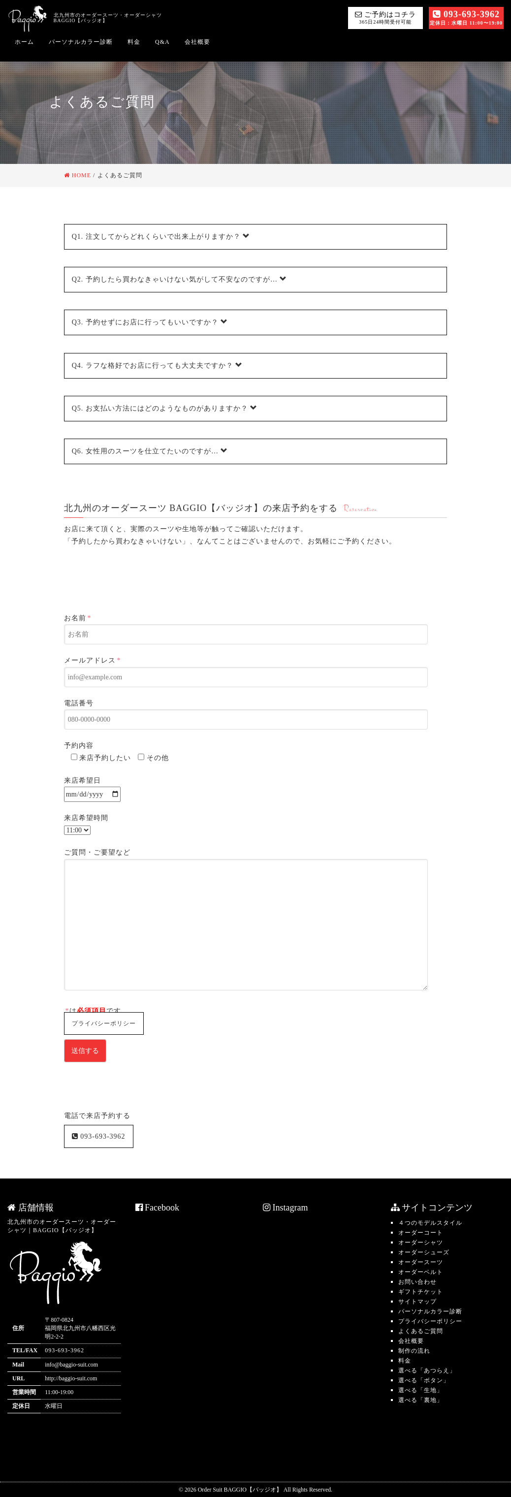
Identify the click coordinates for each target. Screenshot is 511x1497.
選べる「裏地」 (420, 1400)
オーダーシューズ (423, 1252)
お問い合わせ (417, 1281)
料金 (134, 41)
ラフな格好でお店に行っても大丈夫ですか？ (157, 365)
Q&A (162, 41)
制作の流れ (414, 1350)
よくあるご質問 (420, 1331)
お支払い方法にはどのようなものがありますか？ (165, 408)
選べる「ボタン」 (423, 1380)
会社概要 (197, 41)
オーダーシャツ (420, 1242)
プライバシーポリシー (104, 1023)
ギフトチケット (420, 1291)
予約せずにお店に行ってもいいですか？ (150, 322)
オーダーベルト (420, 1272)
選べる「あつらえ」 (427, 1370)
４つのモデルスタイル (430, 1222)
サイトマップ (417, 1301)
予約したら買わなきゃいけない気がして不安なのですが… (179, 279)
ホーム (24, 41)
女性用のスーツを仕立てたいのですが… (150, 451)
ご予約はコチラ (385, 18)
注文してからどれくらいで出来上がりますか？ (161, 236)
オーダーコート (420, 1232)
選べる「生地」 (420, 1390)
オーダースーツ (420, 1262)
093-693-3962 (466, 17)
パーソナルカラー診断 (81, 41)
